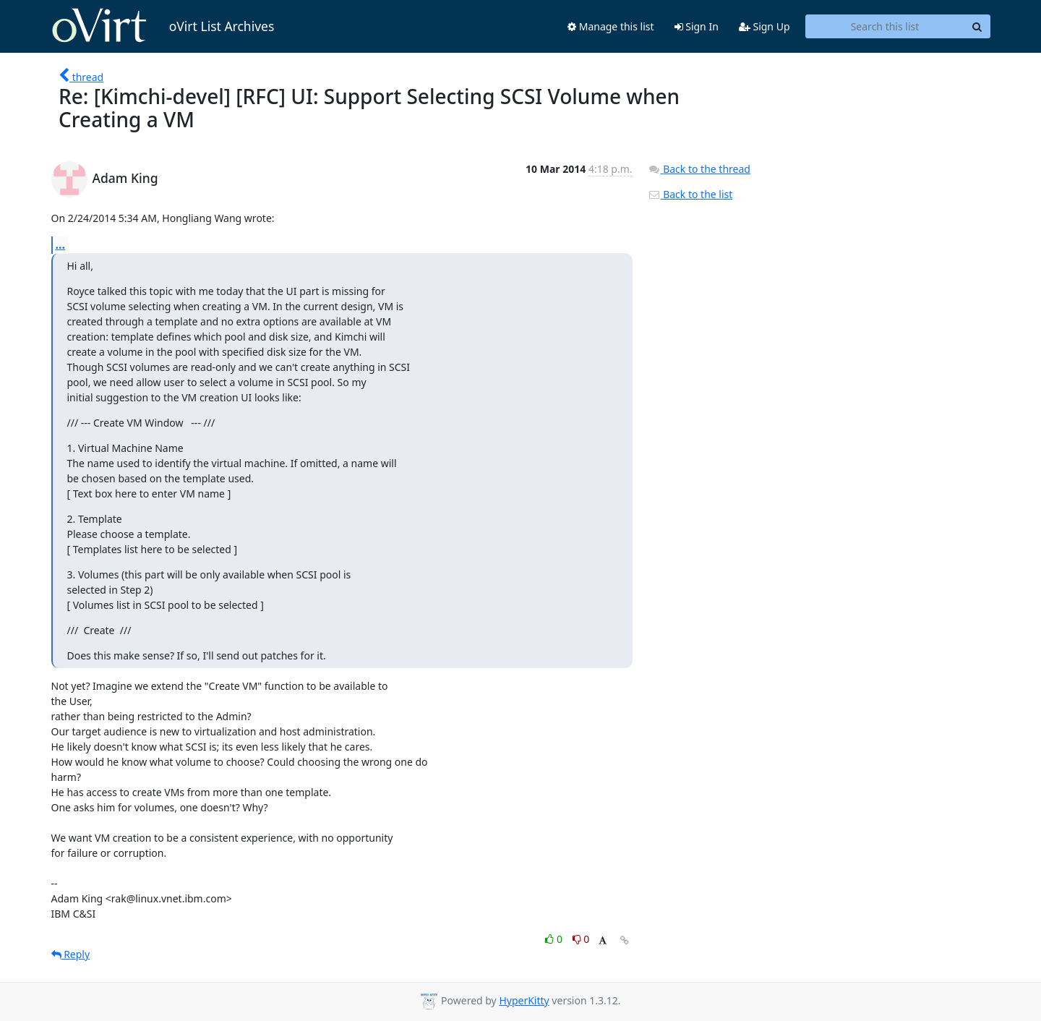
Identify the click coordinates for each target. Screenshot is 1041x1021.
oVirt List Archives (163, 26)
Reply (70, 954)
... (61, 244)
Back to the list (690, 194)
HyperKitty (524, 1000)
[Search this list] (885, 26)
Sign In (696, 26)
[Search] (977, 26)
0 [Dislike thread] (581, 939)
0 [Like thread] (555, 939)
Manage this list (610, 26)
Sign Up (764, 26)
